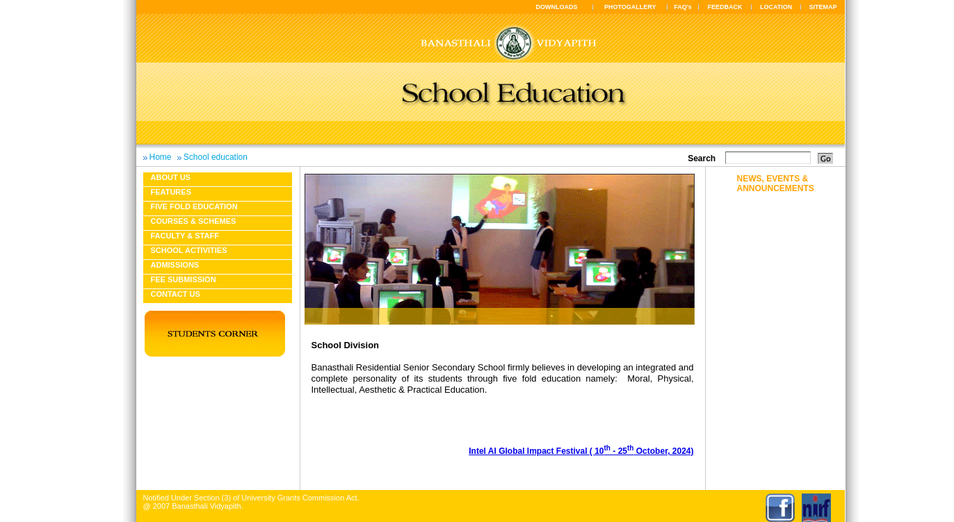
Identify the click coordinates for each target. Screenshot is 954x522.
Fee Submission (183, 279)
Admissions (175, 265)
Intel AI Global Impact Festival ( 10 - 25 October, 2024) (581, 451)
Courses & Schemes (193, 221)
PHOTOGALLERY (630, 6)
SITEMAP (822, 6)
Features (171, 192)
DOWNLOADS (557, 6)
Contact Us (175, 294)
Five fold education (194, 206)
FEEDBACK (725, 6)
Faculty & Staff (185, 235)
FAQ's (683, 6)
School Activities (189, 250)
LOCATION (776, 6)
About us (171, 177)
